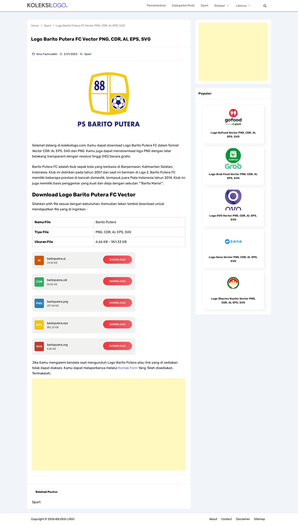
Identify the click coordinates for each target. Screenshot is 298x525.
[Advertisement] (108, 424)
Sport (88, 54)
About (213, 519)
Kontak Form (128, 368)
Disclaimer (243, 519)
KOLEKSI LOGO (64, 519)
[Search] (265, 5)
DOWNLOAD (117, 259)
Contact (226, 519)
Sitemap (259, 519)
